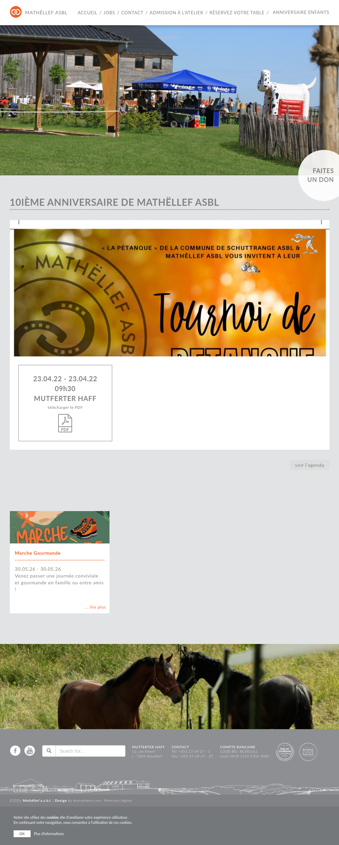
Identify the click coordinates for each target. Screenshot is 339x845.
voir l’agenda (309, 465)
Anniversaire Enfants (301, 12)
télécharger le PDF (65, 418)
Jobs (109, 12)
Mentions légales (118, 800)
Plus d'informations (49, 834)
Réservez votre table (237, 12)
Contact (132, 12)
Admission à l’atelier (176, 12)
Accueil (87, 12)
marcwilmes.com (87, 800)
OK (22, 834)
